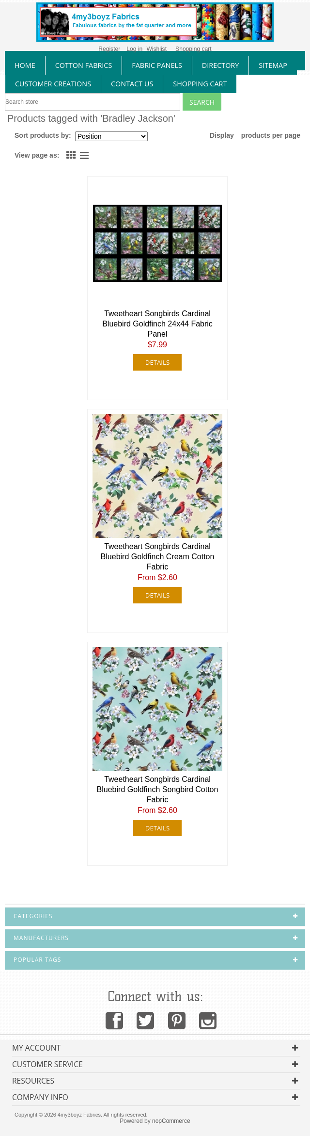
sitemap (273, 65)
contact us (132, 83)
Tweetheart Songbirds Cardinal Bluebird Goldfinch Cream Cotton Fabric (158, 556)
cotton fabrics (83, 65)
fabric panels (157, 65)
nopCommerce (171, 1121)
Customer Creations (53, 83)
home (25, 65)
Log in (134, 49)
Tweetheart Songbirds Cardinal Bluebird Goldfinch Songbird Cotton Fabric (157, 789)
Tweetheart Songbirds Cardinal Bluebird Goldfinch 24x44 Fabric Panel (157, 323)
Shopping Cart (200, 83)
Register (109, 49)
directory (220, 65)
